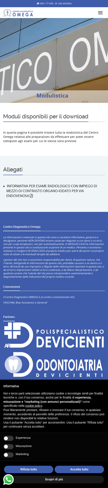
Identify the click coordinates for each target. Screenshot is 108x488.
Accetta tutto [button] (79, 469)
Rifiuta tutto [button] (28, 469)
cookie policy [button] (33, 405)
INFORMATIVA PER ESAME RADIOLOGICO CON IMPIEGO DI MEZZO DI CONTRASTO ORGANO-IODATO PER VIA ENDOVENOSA (51, 191)
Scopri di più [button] (54, 479)
